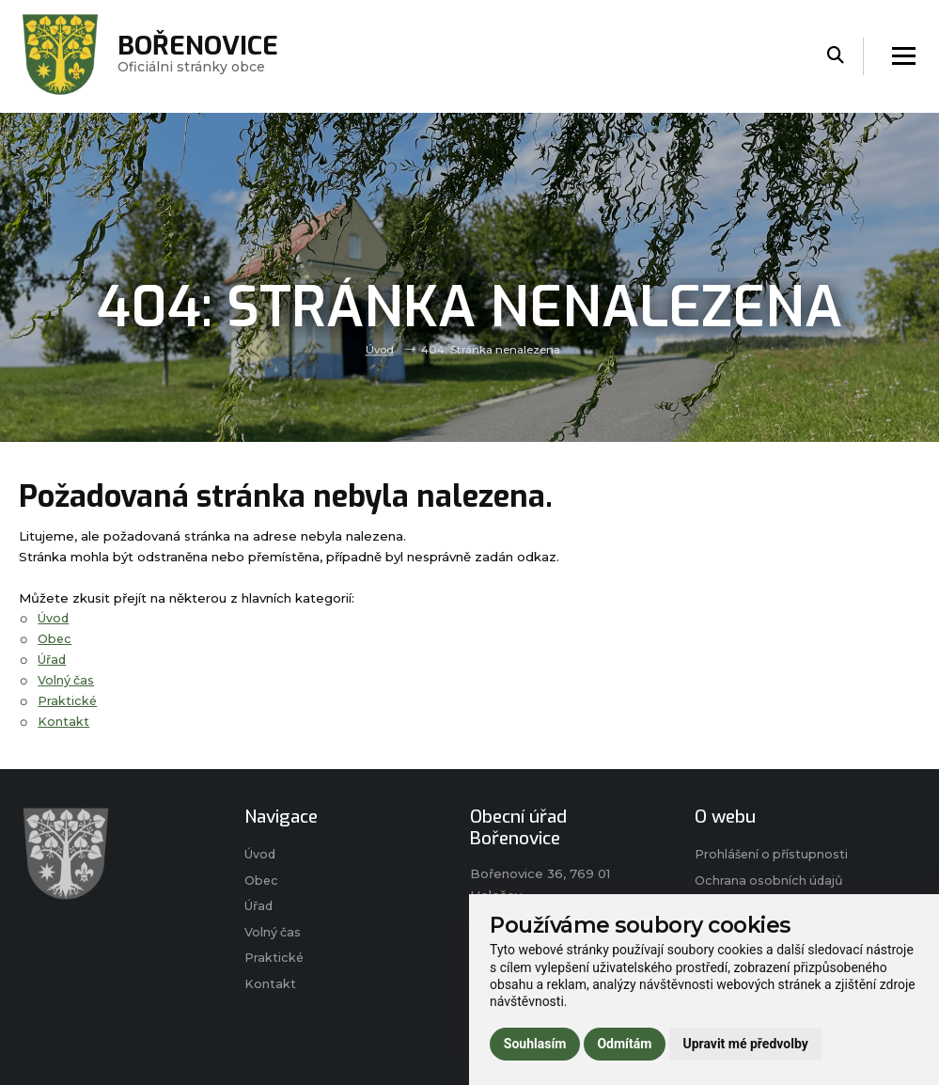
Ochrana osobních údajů (771, 881)
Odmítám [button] (624, 1043)
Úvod (379, 349)
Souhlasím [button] (535, 1043)
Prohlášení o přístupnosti (773, 854)
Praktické (68, 700)
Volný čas (67, 679)
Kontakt (63, 720)
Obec (55, 638)
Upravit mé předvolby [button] (744, 1043)
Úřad (53, 659)
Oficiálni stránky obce (202, 56)
